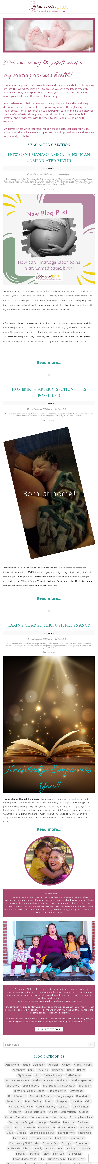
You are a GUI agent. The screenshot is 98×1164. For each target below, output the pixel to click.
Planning (72, 182)
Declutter (83, 1122)
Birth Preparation (82, 1080)
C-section (35, 413)
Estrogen (67, 1143)
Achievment (12, 1064)
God (26, 181)
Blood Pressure (17, 1096)
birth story (26, 413)
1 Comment (49, 189)
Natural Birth (38, 182)
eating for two (66, 1132)
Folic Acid (58, 1153)
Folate (46, 1153)
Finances (34, 1153)
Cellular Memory (45, 1106)
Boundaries (82, 1096)
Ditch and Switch (25, 1127)
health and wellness (55, 643)
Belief (34, 179)
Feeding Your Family (78, 1148)
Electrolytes (20, 1138)
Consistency (60, 1117)
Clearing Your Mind (16, 1117)
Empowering (9, 181)
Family (59, 413)
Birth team (84, 1085)
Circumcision (68, 1111)
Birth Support (31, 1085)
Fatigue (50, 1148)
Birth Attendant (53, 1075)
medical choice (87, 413)
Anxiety (66, 1064)
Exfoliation (82, 1143)
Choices (75, 179)
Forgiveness (74, 1153)
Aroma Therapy (83, 1064)
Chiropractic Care (35, 1111)
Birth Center (47, 179)
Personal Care (36, 645)
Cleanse (83, 1111)
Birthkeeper (76, 1090)
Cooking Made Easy (81, 1117)
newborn (33, 415)
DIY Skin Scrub (46, 1127)
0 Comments (49, 652)
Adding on (39, 1064)
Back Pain (27, 179)
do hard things (66, 1127)
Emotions (60, 1138)
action (26, 1064)
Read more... (49, 362)
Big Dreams (24, 1075)
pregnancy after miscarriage (64, 645)
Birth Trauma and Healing (29, 1090)
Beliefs (81, 1069)
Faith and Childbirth (19, 1148)
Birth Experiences (43, 1080)
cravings (41, 1122)
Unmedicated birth (39, 184)
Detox (8, 1127)
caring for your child (21, 1106)
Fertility (43, 643)
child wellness (80, 1106)
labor (6, 182)
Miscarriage (17, 645)
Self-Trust (81, 182)
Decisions (68, 1122)
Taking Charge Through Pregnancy (49, 625)
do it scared (86, 1127)
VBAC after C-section (56, 184)
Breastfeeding (33, 1101)
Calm (88, 1101)
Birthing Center (57, 1090)
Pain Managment (61, 182)
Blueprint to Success (41, 1096)
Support (89, 182)
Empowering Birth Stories (24, 1143)
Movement (28, 182)
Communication (40, 1117)
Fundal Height (76, 1159)
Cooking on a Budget (21, 1122)
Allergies (53, 1064)
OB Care (41, 415)
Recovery (59, 415)
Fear (16, 181)
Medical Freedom (22, 415)
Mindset (19, 182)
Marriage (76, 413)
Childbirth (67, 179)
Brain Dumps (14, 1101)
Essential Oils (50, 1143)
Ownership (49, 182)
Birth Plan (57, 179)
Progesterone (81, 645)
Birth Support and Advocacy (58, 1085)
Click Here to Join (49, 1029)
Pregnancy (50, 415)
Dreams (21, 1132)
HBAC (31, 181)
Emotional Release (41, 1138)
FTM (21, 181)
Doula (89, 179)
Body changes (65, 1096)
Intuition (60, 181)
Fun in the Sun (56, 1159)
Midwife (12, 182)
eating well (84, 1132)
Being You (58, 1069)
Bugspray (61, 1101)
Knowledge (69, 181)
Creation (82, 179)
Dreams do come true (42, 1132)
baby (20, 179)
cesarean (43, 413)
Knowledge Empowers (83, 181)
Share (49, 168)
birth (39, 179)
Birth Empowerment (17, 1080)
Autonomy (12, 179)
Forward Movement (24, 1159)
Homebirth (39, 181)
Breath (49, 1101)
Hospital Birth (50, 181)
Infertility (68, 643)
